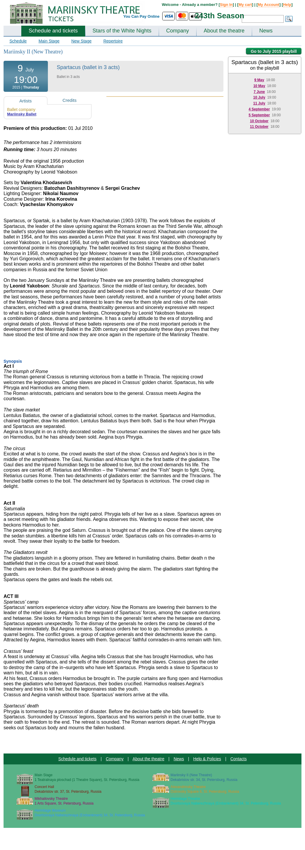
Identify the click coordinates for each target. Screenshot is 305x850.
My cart (245, 4)
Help (287, 4)
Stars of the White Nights (122, 31)
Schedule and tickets (53, 31)
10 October (259, 121)
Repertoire (113, 41)
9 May (259, 80)
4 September (259, 109)
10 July (259, 97)
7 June (259, 92)
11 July (259, 103)
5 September (259, 115)
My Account (268, 4)
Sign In (226, 4)
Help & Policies (207, 758)
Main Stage (48, 41)
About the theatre (224, 31)
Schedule (18, 41)
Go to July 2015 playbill (274, 51)
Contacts (238, 758)
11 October (259, 127)
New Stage (81, 41)
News (265, 31)
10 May (259, 86)
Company (177, 31)
